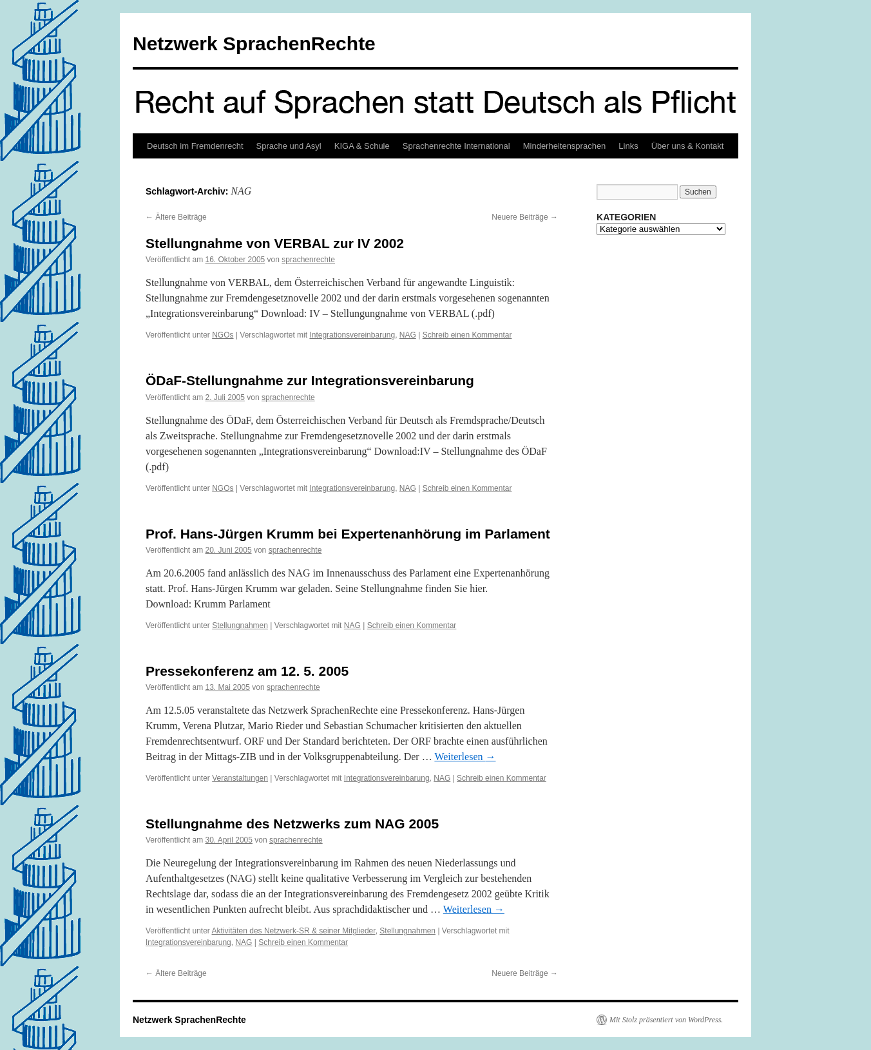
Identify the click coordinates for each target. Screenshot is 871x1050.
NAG (407, 334)
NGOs (222, 334)
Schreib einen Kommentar (467, 334)
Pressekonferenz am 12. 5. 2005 (247, 670)
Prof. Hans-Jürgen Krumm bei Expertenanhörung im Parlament (348, 533)
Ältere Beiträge (176, 217)
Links (628, 146)
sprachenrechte (308, 259)
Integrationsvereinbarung (352, 334)
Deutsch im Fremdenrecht (195, 146)
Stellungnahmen (240, 625)
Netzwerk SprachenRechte (254, 43)
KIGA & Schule (362, 146)
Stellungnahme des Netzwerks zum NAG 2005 (292, 823)
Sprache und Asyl (288, 146)
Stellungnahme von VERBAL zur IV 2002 (275, 243)
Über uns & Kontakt (687, 146)
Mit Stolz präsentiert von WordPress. (666, 1019)
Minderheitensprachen (564, 146)
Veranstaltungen (240, 778)
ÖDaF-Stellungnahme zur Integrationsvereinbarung (310, 380)
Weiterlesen (464, 756)
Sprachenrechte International (456, 146)
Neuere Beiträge (525, 217)
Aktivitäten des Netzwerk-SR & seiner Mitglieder (294, 930)
